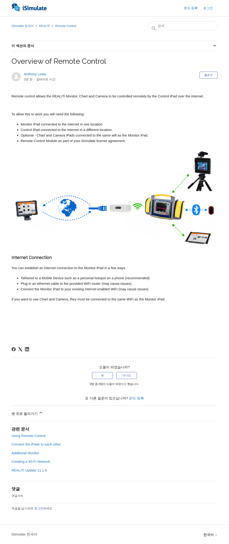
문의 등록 (191, 8)
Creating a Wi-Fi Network (31, 461)
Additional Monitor (25, 453)
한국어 (210, 535)
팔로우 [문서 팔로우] (208, 75)
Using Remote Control (29, 436)
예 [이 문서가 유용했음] (102, 375)
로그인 (38, 508)
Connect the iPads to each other (36, 444)
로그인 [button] (208, 8)
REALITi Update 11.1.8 (29, 470)
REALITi (44, 26)
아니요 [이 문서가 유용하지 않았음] (126, 375)
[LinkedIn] (27, 349)
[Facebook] (14, 349)
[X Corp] (20, 349)
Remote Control (65, 26)
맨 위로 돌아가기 (27, 413)
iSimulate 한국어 (23, 26)
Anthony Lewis (35, 74)
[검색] (182, 25)
